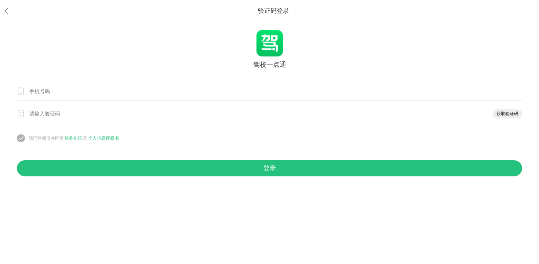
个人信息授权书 (103, 138)
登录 (269, 168)
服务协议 (73, 138)
